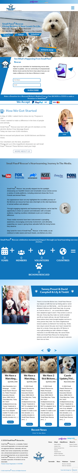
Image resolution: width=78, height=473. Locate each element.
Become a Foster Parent (59, 455)
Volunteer (35, 34)
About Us (72, 442)
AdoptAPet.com (57, 451)
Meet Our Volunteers (66, 465)
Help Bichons (63, 442)
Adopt (21, 35)
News (58, 461)
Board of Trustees (73, 444)
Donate (7, 35)
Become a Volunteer (66, 463)
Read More (10, 422)
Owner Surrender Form (59, 448)
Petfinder (56, 449)
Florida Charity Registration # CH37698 (11, 463)
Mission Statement (74, 446)
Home (50, 442)
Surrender (52, 461)
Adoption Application (58, 453)
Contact (72, 461)
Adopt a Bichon (57, 444)
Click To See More (39, 433)
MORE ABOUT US (21, 151)
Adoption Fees (57, 446)
